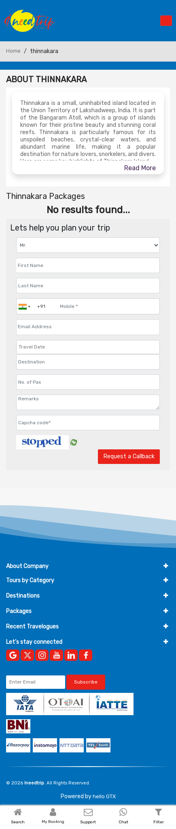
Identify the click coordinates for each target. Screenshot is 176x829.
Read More (140, 168)
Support (88, 822)
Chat (123, 822)
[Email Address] (88, 326)
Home (13, 51)
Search (18, 822)
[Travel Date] (88, 347)
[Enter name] (88, 265)
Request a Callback (129, 456)
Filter (158, 822)
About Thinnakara (46, 79)
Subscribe (86, 682)
